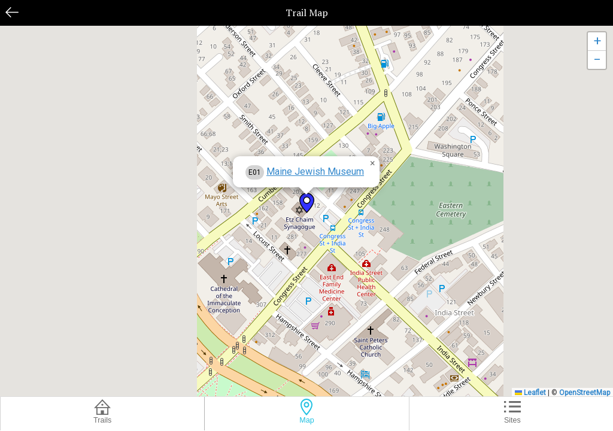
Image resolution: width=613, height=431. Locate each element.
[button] (306, 203)
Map (306, 420)
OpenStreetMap (584, 392)
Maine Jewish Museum (315, 171)
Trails (102, 420)
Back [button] (12, 12)
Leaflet (530, 392)
